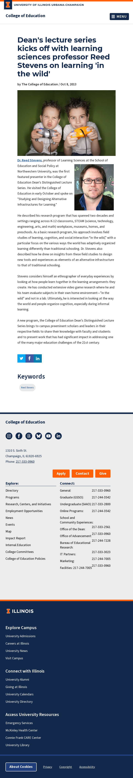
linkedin (37, 358)
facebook (29, 358)
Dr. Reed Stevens (29, 160)
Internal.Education (18, 545)
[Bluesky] (38, 438)
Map (8, 531)
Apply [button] (61, 473)
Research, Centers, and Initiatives (28, 504)
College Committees (19, 552)
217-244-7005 (101, 559)
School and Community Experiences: (76, 520)
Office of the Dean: (72, 529)
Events (10, 524)
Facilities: (66, 568)
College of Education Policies (25, 558)
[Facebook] (18, 438)
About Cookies (21, 766)
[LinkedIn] (58, 438)
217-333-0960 (25, 461)
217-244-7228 (101, 540)
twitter (21, 358)
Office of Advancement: (76, 536)
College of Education (25, 16)
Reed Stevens (27, 387)
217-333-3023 (101, 552)
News (9, 518)
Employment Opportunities (24, 511)
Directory (11, 490)
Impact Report (15, 538)
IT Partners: (68, 554)
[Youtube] (48, 438)
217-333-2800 (101, 504)
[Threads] (28, 438)
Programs (12, 497)
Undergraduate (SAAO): (76, 504)
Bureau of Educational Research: (75, 545)
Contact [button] (82, 473)
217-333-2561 (101, 527)
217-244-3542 (101, 497)
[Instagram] (9, 438)
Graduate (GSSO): (72, 497)
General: (65, 490)
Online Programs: (72, 511)
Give (102, 473)
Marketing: (67, 561)
